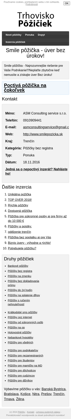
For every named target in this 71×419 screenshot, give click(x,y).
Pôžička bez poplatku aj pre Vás (29, 237)
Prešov (46, 394)
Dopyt (41, 34)
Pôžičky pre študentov (21, 360)
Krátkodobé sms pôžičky (22, 312)
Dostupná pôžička (20, 210)
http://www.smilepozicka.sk (43, 134)
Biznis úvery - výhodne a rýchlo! (29, 242)
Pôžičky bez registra (20, 271)
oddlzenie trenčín (19, 231)
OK (67, 3)
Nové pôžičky (13, 34)
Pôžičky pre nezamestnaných (25, 355)
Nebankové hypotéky (20, 337)
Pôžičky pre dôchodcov (22, 370)
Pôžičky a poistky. (20, 226)
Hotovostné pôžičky (19, 332)
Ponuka (29, 34)
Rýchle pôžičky (18, 205)
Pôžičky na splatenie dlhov (24, 295)
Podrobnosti (32, 4)
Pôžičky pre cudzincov (21, 375)
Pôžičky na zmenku (19, 276)
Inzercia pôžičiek (15, 42)
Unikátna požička (19, 194)
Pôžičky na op (16, 327)
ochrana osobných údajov (48, 412)
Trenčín (58, 394)
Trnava (9, 399)
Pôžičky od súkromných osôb (25, 322)
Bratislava (11, 394)
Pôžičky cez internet (20, 317)
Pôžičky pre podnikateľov (23, 350)
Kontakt (30, 412)
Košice (25, 394)
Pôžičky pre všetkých (20, 342)
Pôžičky (21, 412)
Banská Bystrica (54, 389)
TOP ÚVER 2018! (20, 199)
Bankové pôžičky (18, 265)
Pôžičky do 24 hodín (20, 290)
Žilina (20, 399)
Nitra (35, 394)
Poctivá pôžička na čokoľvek (25, 88)
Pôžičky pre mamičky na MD (25, 365)
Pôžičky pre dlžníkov (20, 380)
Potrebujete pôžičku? (22, 248)
